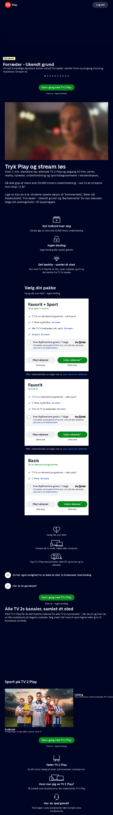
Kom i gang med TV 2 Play (56, 87)
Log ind (100, 4)
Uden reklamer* (72, 360)
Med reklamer (41, 360)
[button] (56, 575)
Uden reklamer (72, 504)
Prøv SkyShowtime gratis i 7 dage (50, 342)
